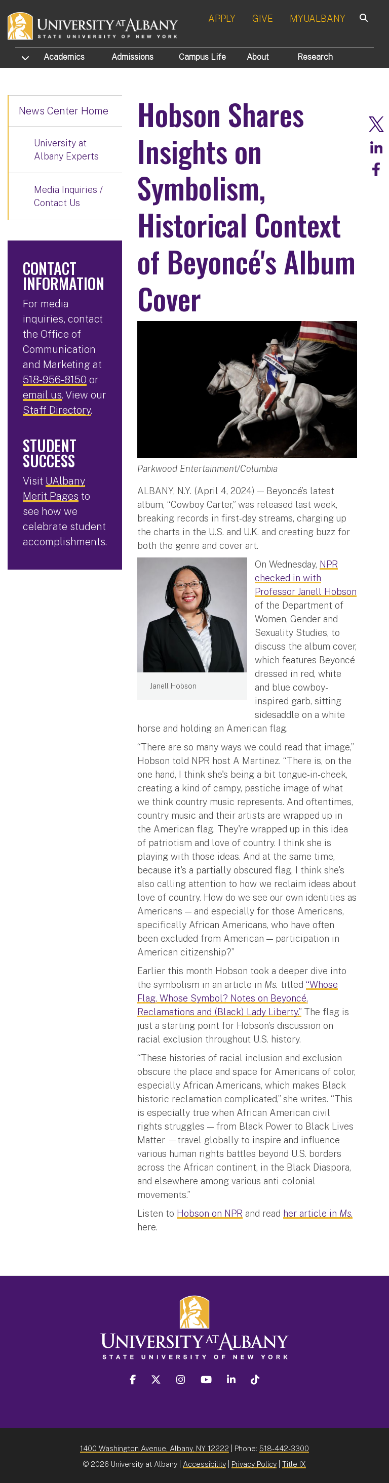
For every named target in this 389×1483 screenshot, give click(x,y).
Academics (64, 57)
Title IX (294, 1462)
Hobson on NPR (210, 1211)
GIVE (262, 18)
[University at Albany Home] (93, 25)
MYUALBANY (317, 18)
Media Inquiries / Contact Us (68, 196)
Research (315, 57)
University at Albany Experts (66, 150)
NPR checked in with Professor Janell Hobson (306, 576)
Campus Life (202, 57)
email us (42, 395)
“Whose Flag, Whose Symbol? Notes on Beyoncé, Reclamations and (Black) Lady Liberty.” (237, 996)
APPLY (222, 18)
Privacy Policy (254, 1462)
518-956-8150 (55, 380)
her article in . (318, 1211)
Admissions (132, 57)
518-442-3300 (284, 1446)
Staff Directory (57, 410)
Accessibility (204, 1462)
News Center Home (63, 111)
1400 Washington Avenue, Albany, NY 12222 (154, 1446)
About (258, 57)
